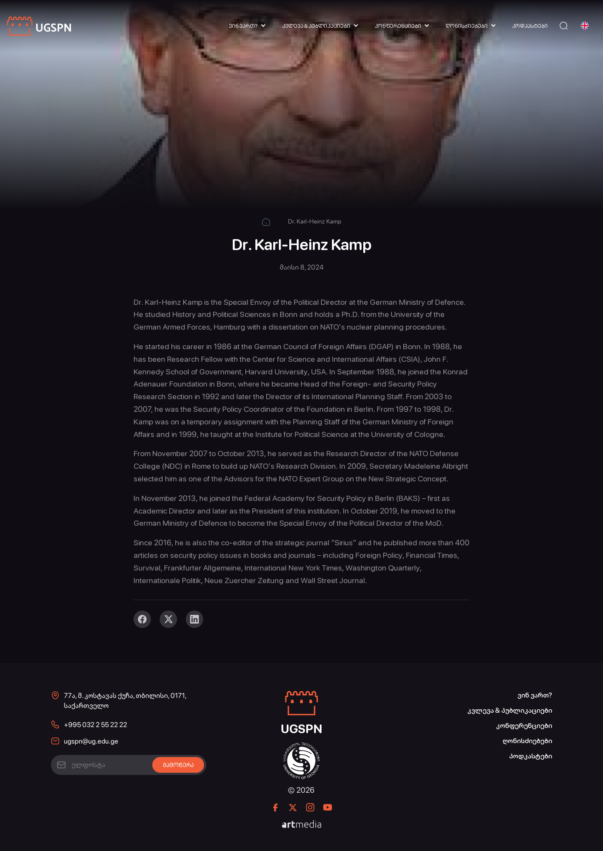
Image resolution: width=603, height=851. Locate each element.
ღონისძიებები (467, 26)
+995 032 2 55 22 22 (95, 725)
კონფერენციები (398, 26)
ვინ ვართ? (243, 26)
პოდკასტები (530, 26)
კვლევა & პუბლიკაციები (316, 26)
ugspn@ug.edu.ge (91, 741)
